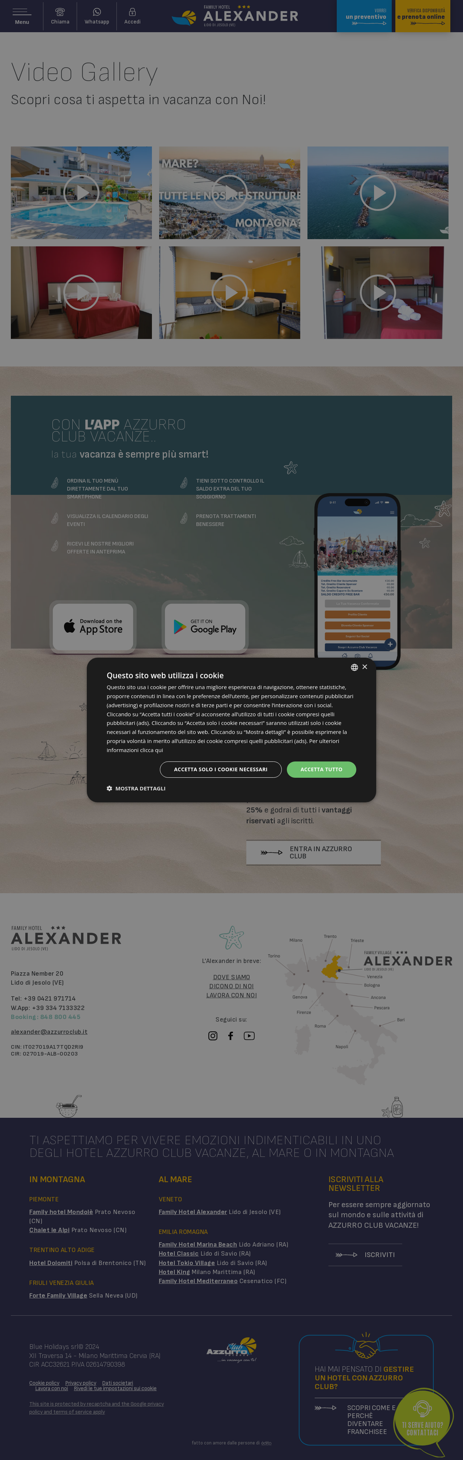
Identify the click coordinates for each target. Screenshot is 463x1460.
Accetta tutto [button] (322, 769)
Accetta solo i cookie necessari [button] (221, 769)
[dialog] (231, 730)
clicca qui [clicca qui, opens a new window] (151, 750)
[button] (136, 788)
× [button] (364, 667)
